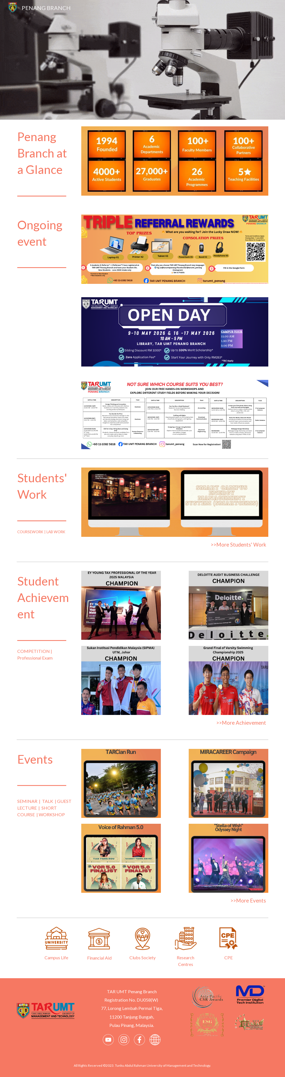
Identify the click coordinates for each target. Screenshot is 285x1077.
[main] (45, 163)
